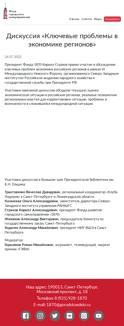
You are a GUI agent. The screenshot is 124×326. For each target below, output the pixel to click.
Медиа (98, 19)
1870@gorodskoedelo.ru (68, 305)
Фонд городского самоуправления (19, 14)
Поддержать (112, 19)
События (87, 19)
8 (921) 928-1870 (71, 298)
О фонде (74, 19)
